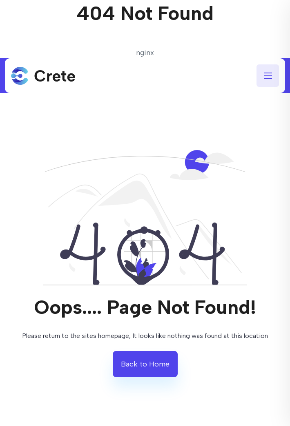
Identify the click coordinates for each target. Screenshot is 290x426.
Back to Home (145, 364)
